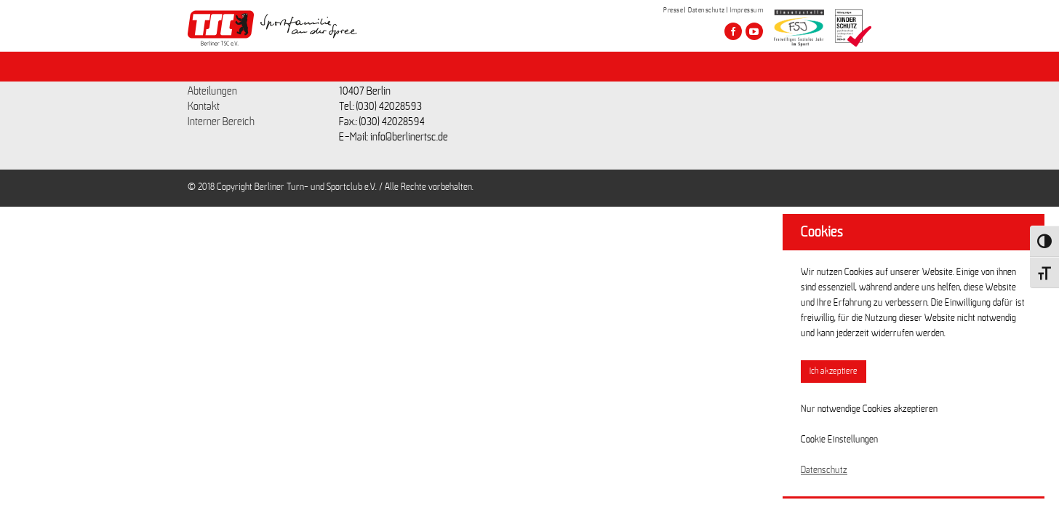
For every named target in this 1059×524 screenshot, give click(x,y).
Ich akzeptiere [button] (834, 371)
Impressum (747, 10)
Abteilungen (212, 91)
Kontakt (204, 106)
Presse (673, 10)
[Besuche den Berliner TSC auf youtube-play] (754, 31)
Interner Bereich (221, 121)
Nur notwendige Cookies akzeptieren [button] (869, 409)
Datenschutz (706, 10)
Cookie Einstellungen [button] (839, 439)
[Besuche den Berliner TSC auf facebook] (733, 31)
